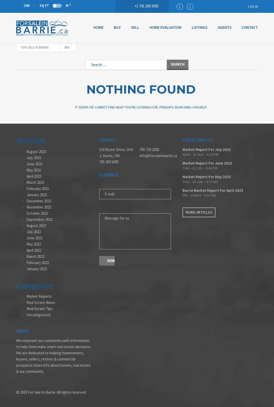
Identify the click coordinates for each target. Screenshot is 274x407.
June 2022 (34, 238)
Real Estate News (40, 302)
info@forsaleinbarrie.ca (157, 155)
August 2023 (36, 151)
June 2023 (34, 163)
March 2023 (35, 182)
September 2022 (39, 219)
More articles (199, 212)
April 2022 (33, 250)
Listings (199, 27)
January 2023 (36, 194)
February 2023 (37, 188)
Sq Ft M (55, 5)
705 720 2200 (149, 149)
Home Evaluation (165, 27)
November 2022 (38, 207)
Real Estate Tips (39, 308)
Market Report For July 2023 (206, 149)
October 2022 (37, 213)
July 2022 (33, 231)
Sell (135, 27)
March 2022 (35, 256)
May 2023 (33, 170)
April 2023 (33, 176)
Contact (250, 27)
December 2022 (38, 200)
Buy (117, 27)
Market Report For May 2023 (206, 176)
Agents (224, 27)
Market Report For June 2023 (207, 163)
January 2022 (36, 268)
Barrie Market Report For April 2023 (212, 190)
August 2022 (36, 225)
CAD (23, 5)
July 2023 (33, 157)
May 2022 (33, 244)
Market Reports (39, 296)
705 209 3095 (109, 161)
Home (99, 27)
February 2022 (37, 262)
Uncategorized (38, 314)
